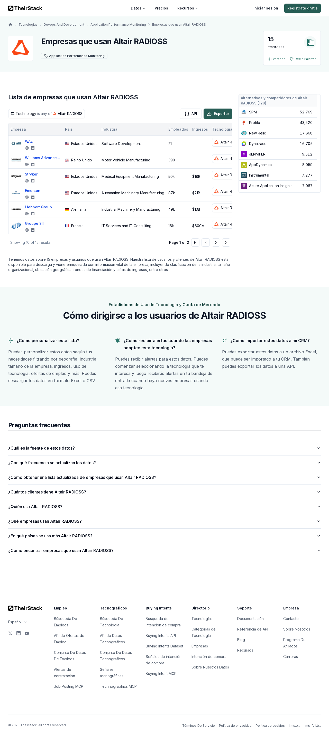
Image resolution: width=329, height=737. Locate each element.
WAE (29, 141)
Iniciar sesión (265, 8)
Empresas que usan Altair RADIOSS (179, 24)
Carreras (290, 656)
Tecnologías (28, 24)
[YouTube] (27, 633)
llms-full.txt (312, 726)
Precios (161, 8)
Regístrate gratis (302, 8)
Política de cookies (270, 726)
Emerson (32, 190)
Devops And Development (64, 24)
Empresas (199, 646)
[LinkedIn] (18, 633)
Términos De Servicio (198, 726)
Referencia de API (252, 629)
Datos (138, 8)
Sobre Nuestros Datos (210, 667)
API (190, 113)
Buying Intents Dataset (164, 646)
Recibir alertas (303, 59)
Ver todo (277, 59)
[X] (10, 633)
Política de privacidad (235, 726)
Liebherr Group (38, 207)
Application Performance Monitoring (118, 24)
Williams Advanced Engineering (43, 158)
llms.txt (294, 726)
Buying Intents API (161, 635)
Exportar (218, 113)
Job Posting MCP (68, 686)
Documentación (250, 618)
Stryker (31, 174)
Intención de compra (208, 656)
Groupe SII (34, 223)
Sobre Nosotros (296, 629)
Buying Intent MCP (161, 673)
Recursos (187, 8)
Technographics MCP (118, 686)
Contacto (291, 618)
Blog (241, 639)
